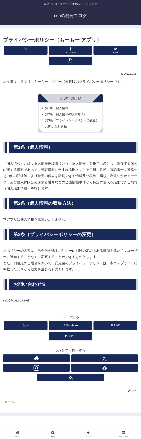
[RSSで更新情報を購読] (70, 378)
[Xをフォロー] (104, 359)
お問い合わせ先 (56, 127)
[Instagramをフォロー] (36, 368)
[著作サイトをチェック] (36, 359)
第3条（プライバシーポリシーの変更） (72, 120)
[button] (71, 61)
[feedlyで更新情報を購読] (104, 368)
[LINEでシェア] (115, 50)
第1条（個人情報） (58, 108)
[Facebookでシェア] (71, 50)
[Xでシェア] (26, 50)
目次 (64, 98)
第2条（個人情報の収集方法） (66, 114)
